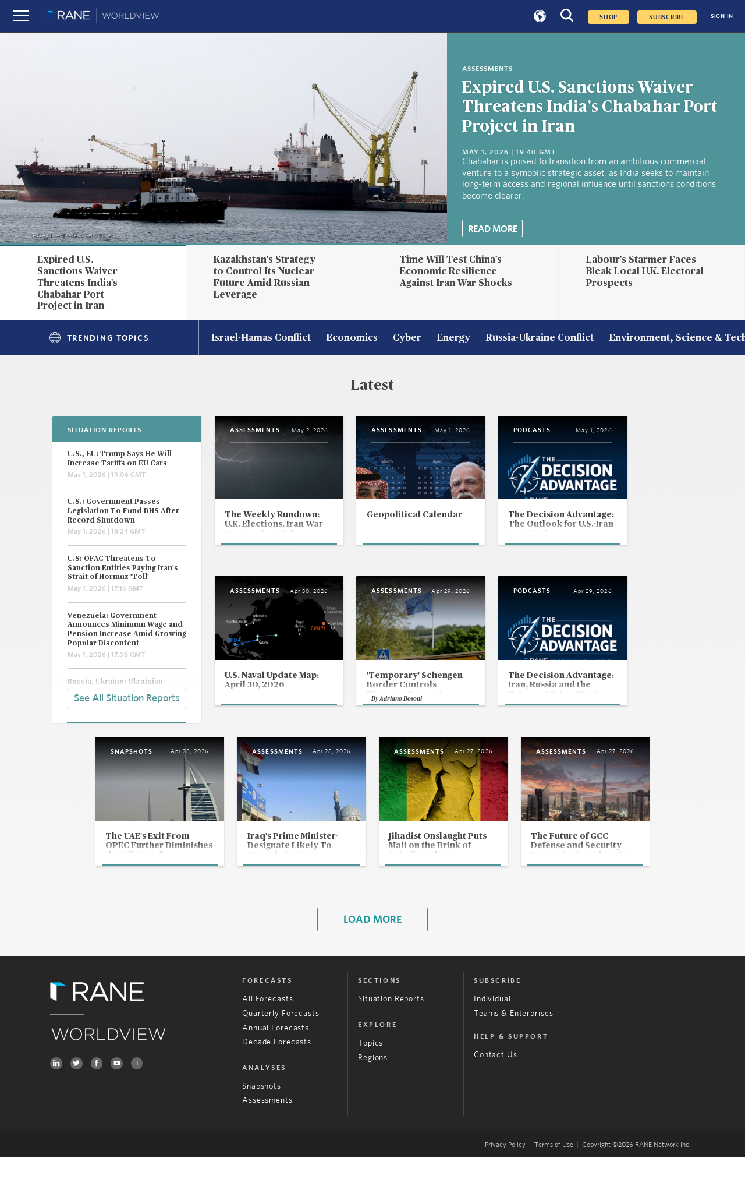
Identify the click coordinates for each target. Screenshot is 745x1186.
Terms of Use (553, 1173)
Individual (492, 1028)
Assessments (267, 1129)
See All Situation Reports (127, 698)
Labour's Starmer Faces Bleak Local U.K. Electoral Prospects (645, 271)
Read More (492, 229)
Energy (453, 338)
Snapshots (261, 1115)
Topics (370, 1072)
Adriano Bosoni (424, 723)
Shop (608, 17)
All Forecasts (267, 1028)
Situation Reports (391, 1028)
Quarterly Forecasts (280, 1042)
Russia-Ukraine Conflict (539, 338)
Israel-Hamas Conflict (261, 338)
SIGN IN (722, 16)
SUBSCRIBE (667, 17)
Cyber (407, 338)
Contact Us (495, 1084)
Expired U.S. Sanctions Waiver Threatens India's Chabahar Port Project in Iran (590, 107)
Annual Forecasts (275, 1057)
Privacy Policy (505, 1173)
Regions (373, 1086)
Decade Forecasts (276, 1071)
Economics (352, 338)
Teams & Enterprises (513, 1042)
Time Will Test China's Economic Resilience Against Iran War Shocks (456, 271)
